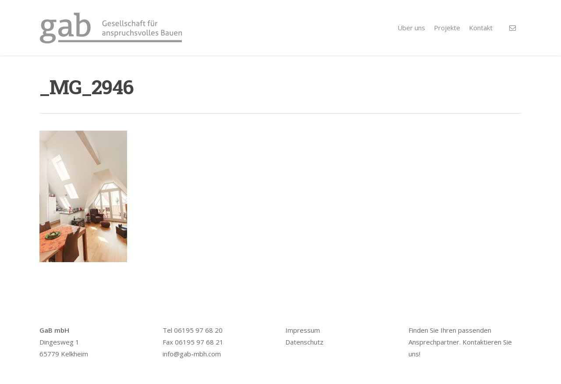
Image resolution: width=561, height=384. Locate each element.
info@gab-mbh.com (192, 353)
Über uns (411, 27)
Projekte (447, 27)
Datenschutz (304, 342)
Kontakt (481, 27)
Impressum (302, 330)
